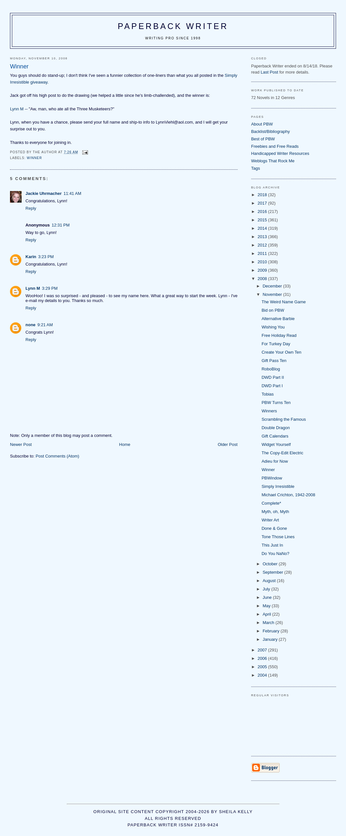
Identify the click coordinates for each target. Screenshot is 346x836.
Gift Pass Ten (274, 360)
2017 (263, 203)
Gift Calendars (275, 436)
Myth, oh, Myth (275, 511)
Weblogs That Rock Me (273, 160)
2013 (263, 236)
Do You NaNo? (275, 553)
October (270, 563)
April (267, 614)
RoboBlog (271, 369)
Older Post (227, 444)
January (270, 639)
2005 (263, 666)
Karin (30, 256)
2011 (263, 253)
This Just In (272, 545)
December (272, 286)
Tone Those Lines (278, 536)
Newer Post (21, 444)
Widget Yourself (276, 444)
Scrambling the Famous (284, 419)
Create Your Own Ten (281, 352)
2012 (263, 245)
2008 (263, 278)
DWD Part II (273, 377)
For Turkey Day (276, 343)
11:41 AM (72, 193)
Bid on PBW (273, 310)
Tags (255, 168)
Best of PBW (263, 138)
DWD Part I (272, 385)
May (267, 605)
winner (34, 158)
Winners (269, 410)
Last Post (269, 72)
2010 (263, 261)
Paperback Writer (173, 26)
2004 (263, 675)
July (266, 589)
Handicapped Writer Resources (280, 153)
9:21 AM (45, 324)
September (273, 572)
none (30, 324)
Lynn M (17, 108)
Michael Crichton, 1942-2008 (288, 494)
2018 (263, 194)
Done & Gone (274, 528)
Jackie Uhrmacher (43, 193)
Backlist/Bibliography (270, 131)
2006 (263, 658)
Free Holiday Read (279, 335)
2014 (263, 228)
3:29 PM (49, 288)
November (272, 294)
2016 (263, 211)
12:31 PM (61, 225)
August (269, 580)
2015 (263, 219)
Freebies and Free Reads (275, 146)
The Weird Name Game (284, 301)
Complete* (271, 503)
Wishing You (273, 327)
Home (124, 444)
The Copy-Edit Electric (282, 452)
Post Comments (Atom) (57, 456)
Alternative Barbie (278, 318)
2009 (263, 270)
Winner (268, 469)
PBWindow (272, 478)
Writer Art (270, 520)
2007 (263, 650)
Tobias (268, 394)
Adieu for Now (275, 461)
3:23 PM (46, 256)
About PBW (262, 124)
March (268, 622)
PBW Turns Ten (276, 402)
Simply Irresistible (278, 486)
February (271, 631)
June (267, 597)
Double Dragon (276, 427)
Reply (30, 208)
